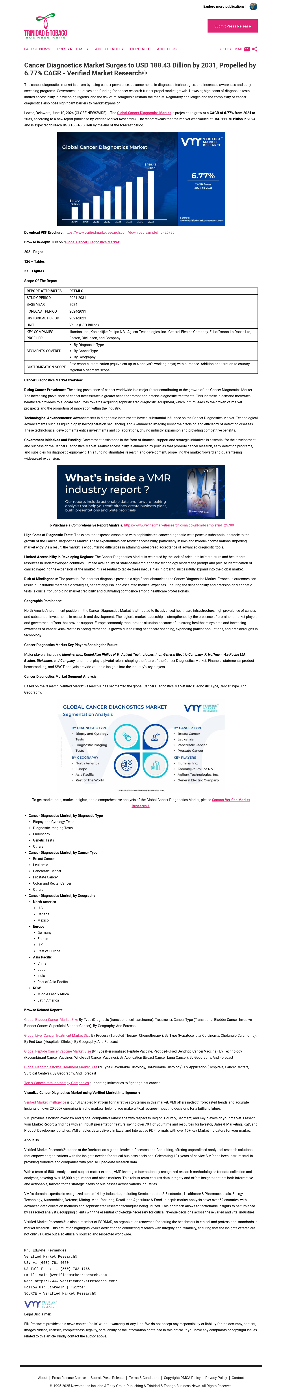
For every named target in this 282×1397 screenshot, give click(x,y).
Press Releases (72, 49)
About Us (167, 49)
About (42, 1378)
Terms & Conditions (144, 1378)
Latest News (37, 49)
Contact (140, 49)
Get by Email (235, 49)
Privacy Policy (216, 1378)
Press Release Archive (69, 1378)
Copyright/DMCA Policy (182, 1378)
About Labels (109, 49)
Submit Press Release (107, 1378)
